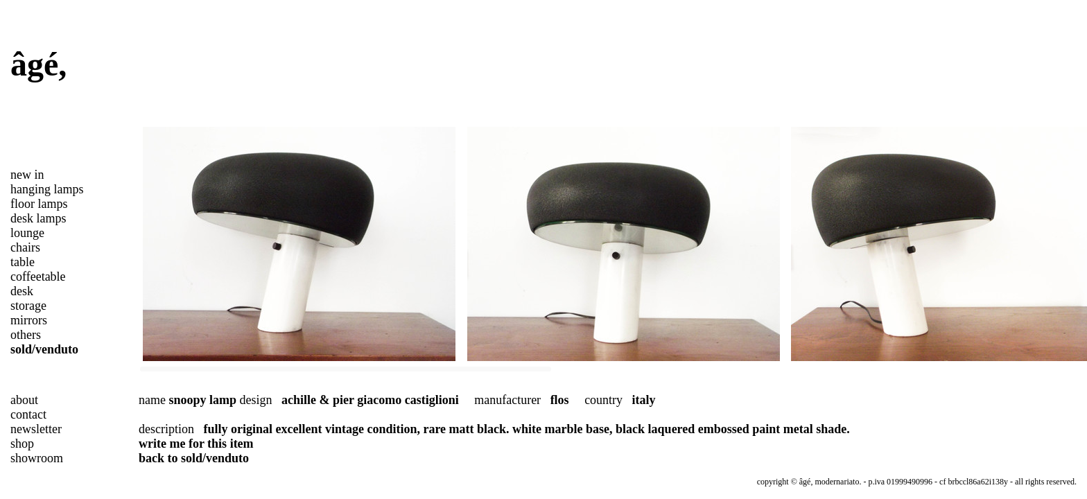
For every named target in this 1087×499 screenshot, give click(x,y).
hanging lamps (47, 189)
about (24, 400)
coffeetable (38, 276)
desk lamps (38, 218)
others (25, 335)
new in (27, 175)
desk (21, 291)
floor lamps (39, 204)
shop (22, 443)
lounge (27, 233)
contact (28, 414)
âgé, (38, 64)
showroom (36, 458)
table (22, 262)
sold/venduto (44, 349)
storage (28, 306)
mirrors (28, 320)
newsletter (36, 429)
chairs (25, 247)
